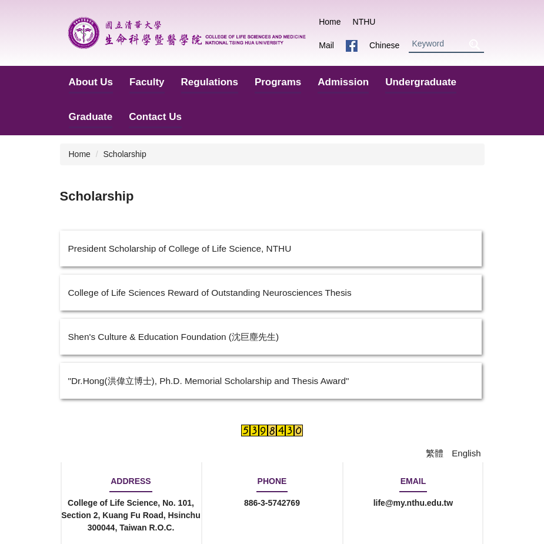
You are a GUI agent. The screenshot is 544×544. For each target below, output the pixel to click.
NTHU (364, 21)
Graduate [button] (91, 116)
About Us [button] (91, 82)
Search (474, 44)
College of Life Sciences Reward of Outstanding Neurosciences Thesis (210, 293)
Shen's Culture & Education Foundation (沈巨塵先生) (173, 337)
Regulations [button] (209, 82)
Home (330, 21)
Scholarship (125, 154)
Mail (326, 45)
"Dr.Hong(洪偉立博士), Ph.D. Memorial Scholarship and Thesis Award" (208, 381)
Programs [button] (278, 82)
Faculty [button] (147, 82)
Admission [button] (343, 82)
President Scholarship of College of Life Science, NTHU (180, 248)
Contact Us (155, 116)
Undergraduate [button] (420, 82)
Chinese (384, 45)
